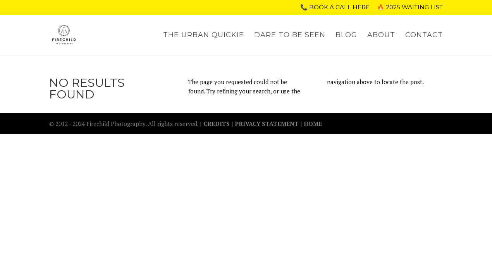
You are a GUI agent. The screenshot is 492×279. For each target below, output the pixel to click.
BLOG (346, 35)
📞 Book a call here (335, 7)
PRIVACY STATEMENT (267, 123)
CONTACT (424, 35)
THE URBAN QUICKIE (203, 35)
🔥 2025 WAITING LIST (410, 7)
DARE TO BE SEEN (289, 35)
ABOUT (381, 35)
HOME (313, 123)
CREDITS (217, 123)
